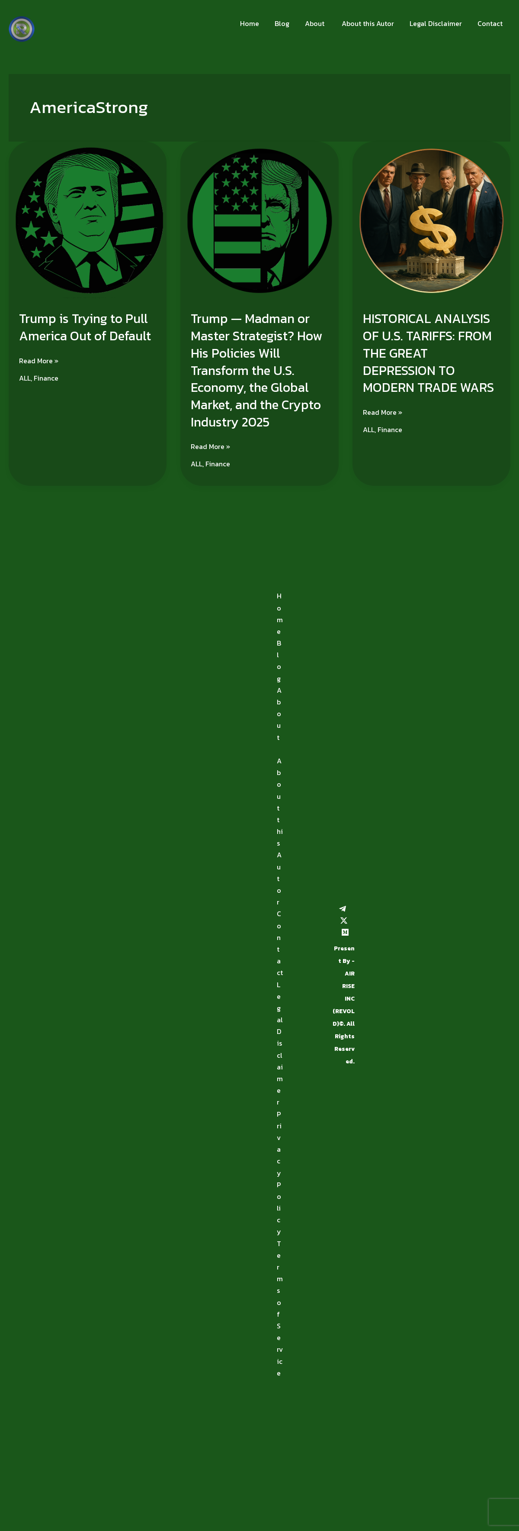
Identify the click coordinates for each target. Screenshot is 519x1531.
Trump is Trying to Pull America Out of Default (86, 327)
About (320, 23)
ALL (25, 377)
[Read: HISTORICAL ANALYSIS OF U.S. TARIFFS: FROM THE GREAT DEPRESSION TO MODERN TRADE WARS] (431, 220)
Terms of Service (280, 1306)
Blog (289, 23)
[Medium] (345, 930)
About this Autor (371, 23)
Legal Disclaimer (438, 23)
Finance (46, 377)
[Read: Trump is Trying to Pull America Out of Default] (88, 220)
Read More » (39, 359)
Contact (490, 23)
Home (259, 23)
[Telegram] (342, 907)
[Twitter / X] (344, 918)
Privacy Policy (279, 1171)
